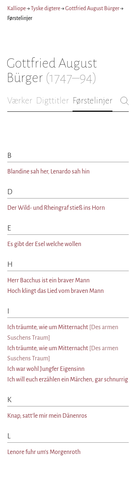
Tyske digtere (45, 8)
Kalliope (16, 8)
